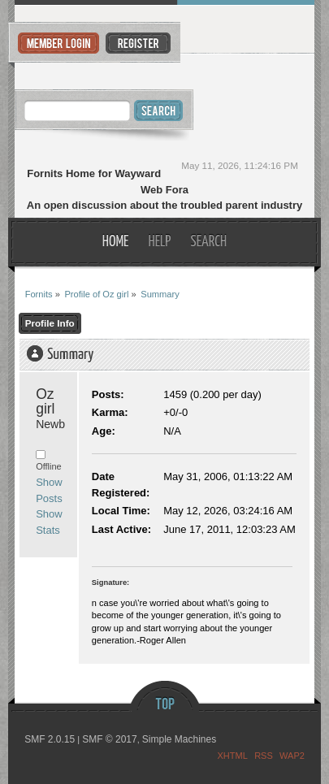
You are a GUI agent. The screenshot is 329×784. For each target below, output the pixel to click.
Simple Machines (179, 739)
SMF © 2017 (109, 739)
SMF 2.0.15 (49, 739)
